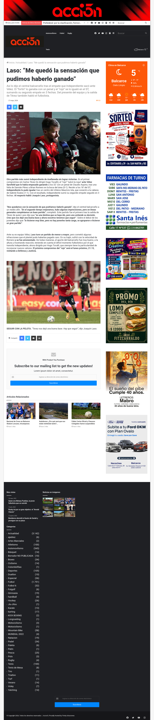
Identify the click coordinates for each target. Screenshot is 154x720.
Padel (11, 641)
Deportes (12, 570)
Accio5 (45, 716)
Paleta (11, 645)
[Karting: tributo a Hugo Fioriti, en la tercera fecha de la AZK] (70, 514)
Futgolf (11, 589)
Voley (11, 686)
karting (11, 611)
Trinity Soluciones (68, 716)
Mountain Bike (15, 630)
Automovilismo (51, 33)
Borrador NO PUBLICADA (20, 556)
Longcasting (14, 619)
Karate (11, 608)
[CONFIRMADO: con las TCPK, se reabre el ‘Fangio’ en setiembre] (48, 514)
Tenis (48, 49)
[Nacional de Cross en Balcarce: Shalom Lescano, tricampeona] (21, 411)
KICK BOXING (15, 615)
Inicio (10, 62)
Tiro (10, 671)
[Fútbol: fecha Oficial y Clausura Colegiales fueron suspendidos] (86, 411)
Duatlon (12, 574)
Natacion (12, 638)
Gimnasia (13, 593)
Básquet (12, 552)
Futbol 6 (12, 585)
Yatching (12, 690)
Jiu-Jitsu (12, 604)
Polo (10, 656)
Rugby (70, 33)
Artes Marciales (16, 541)
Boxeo (11, 559)
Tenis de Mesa (15, 667)
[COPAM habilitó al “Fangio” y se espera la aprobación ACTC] (59, 514)
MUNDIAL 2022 (16, 634)
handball (12, 597)
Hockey (12, 600)
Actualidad (21, 62)
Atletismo (13, 544)
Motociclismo (15, 623)
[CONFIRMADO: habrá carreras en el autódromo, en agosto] (59, 501)
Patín (10, 649)
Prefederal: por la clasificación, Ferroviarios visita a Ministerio (72, 23)
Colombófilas (14, 567)
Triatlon (12, 675)
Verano (11, 682)
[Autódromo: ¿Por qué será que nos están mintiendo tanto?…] (53, 411)
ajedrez (11, 537)
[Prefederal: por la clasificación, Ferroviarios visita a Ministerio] (48, 501)
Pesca (11, 652)
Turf (10, 679)
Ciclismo (12, 563)
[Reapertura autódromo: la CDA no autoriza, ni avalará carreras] (70, 507)
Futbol (62, 33)
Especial (12, 578)
